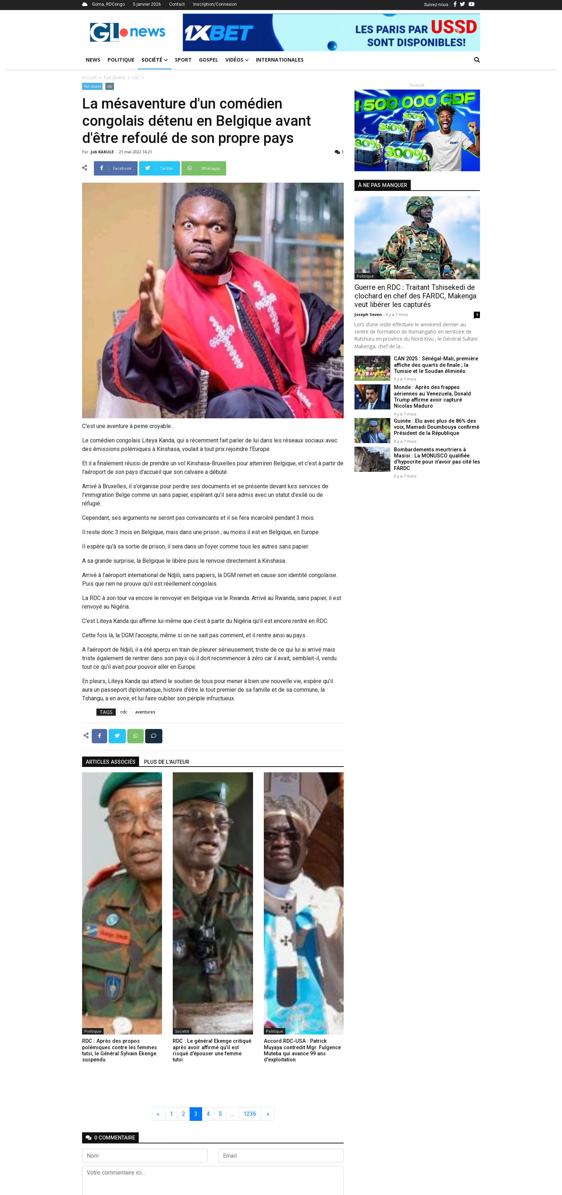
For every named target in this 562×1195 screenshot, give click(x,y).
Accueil (89, 78)
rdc (135, 78)
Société (155, 59)
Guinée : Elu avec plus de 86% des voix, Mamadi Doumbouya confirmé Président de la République (436, 427)
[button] (205, 32)
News (93, 59)
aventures (145, 712)
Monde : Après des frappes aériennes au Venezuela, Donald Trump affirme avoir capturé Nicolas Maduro (432, 396)
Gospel (208, 59)
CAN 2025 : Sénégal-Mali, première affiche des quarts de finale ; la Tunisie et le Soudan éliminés (436, 365)
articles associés (110, 762)
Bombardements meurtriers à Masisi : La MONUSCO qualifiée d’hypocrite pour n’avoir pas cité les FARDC (436, 458)
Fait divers (114, 78)
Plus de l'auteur (166, 762)
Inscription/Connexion (215, 4)
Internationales (280, 59)
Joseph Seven (368, 314)
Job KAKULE (103, 151)
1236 (249, 1113)
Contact (177, 4)
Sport (183, 59)
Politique (121, 59)
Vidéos (237, 59)
